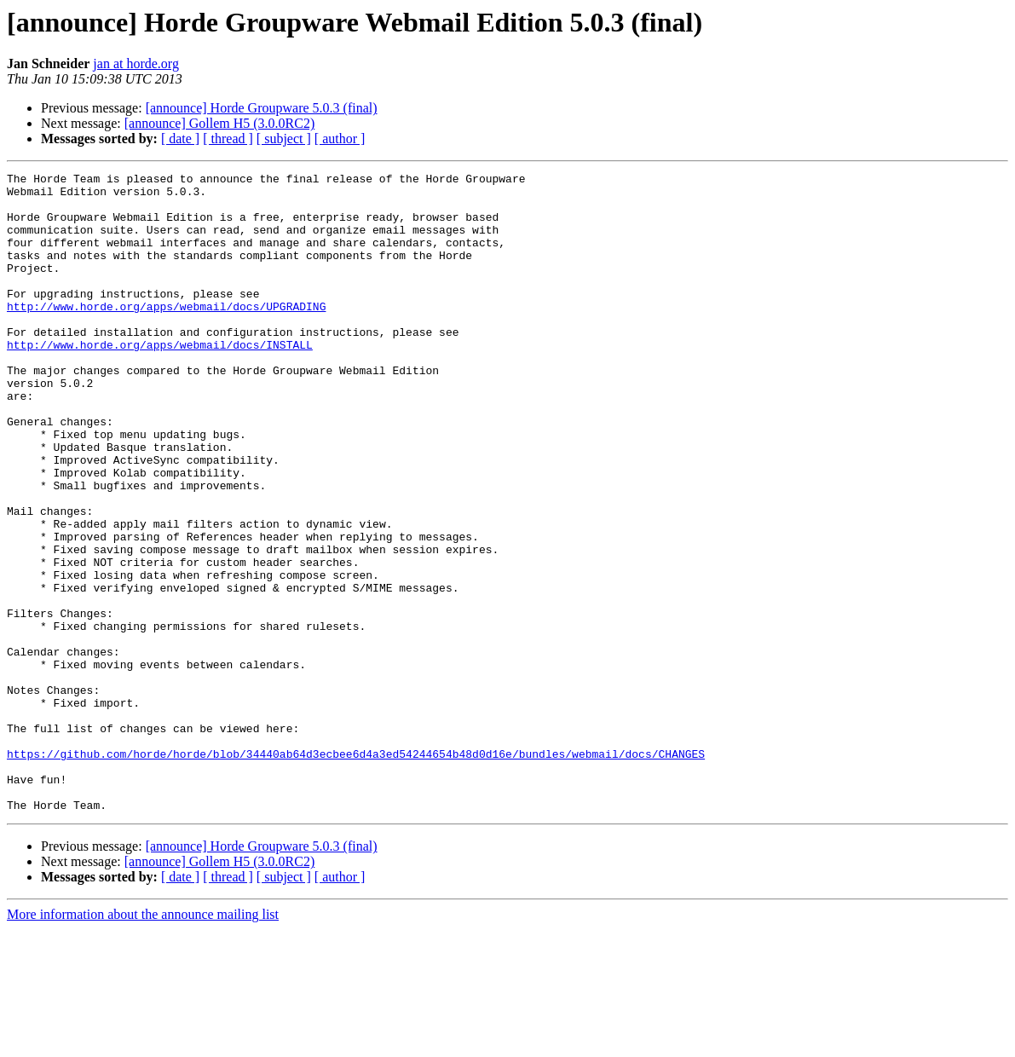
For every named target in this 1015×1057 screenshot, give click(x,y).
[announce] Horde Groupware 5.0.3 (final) (262, 108)
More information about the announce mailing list (143, 1042)
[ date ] (180, 138)
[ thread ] (228, 138)
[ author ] (340, 138)
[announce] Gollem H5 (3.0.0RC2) (219, 123)
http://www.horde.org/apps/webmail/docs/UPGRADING (166, 334)
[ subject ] (284, 138)
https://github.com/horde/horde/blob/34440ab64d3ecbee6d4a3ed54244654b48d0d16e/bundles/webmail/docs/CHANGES (356, 871)
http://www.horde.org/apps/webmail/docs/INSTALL (160, 380)
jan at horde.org (136, 63)
